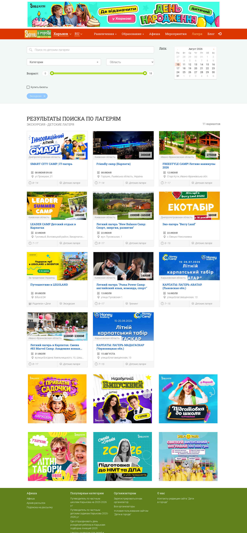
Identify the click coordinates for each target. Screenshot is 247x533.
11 (184, 64)
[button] (62, 34)
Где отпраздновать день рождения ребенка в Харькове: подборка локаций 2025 (88, 525)
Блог (211, 34)
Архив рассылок (36, 503)
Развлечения (105, 34)
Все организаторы (124, 506)
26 (189, 72)
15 (207, 64)
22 (207, 68)
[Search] (90, 49)
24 (178, 72)
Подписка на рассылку (40, 507)
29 (207, 72)
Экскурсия (67, 304)
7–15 (165, 304)
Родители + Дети (40, 304)
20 (195, 68)
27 (195, 72)
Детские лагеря (69, 183)
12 (189, 64)
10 (178, 64)
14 (201, 64)
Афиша (154, 34)
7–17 (165, 183)
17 (178, 68)
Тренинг (131, 304)
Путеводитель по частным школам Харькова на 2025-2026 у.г (88, 502)
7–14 (99, 183)
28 (201, 72)
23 (213, 68)
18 (184, 68)
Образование (133, 34)
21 (201, 68)
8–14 (33, 183)
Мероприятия (176, 34)
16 (213, 64)
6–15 (165, 244)
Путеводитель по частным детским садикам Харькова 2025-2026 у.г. (89, 513)
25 (184, 72)
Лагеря (197, 34)
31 (178, 76)
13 (195, 64)
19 (189, 68)
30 (213, 72)
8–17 (99, 244)
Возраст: (32, 73)
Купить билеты (37, 87)
